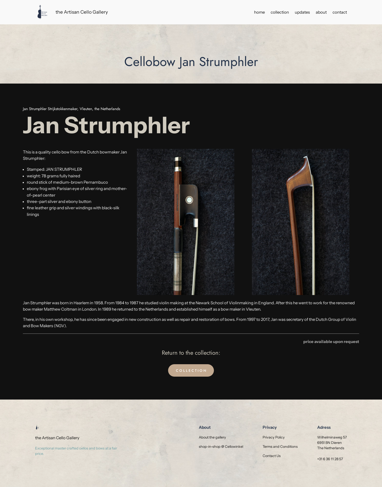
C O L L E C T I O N (191, 370)
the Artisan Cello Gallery (82, 12)
